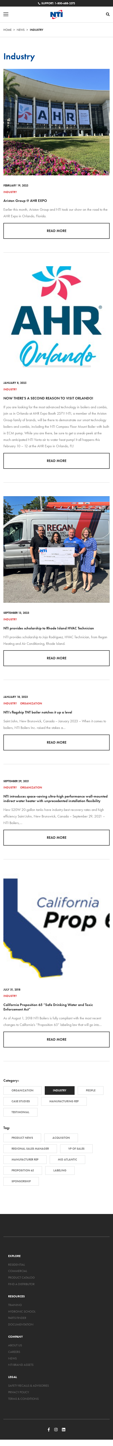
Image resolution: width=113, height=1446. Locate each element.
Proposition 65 (23, 1170)
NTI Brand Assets (20, 1365)
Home (7, 30)
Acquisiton (61, 1138)
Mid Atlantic (67, 1159)
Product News (22, 1138)
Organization (31, 703)
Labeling (59, 1170)
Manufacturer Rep (25, 1159)
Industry (10, 192)
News (21, 30)
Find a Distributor (21, 1284)
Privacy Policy (18, 1392)
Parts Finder (17, 1318)
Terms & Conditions (23, 1399)
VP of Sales (76, 1149)
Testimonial (20, 1112)
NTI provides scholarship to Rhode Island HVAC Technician (48, 628)
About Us (15, 1345)
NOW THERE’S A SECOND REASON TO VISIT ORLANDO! (48, 398)
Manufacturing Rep (64, 1101)
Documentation (20, 1324)
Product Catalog (21, 1277)
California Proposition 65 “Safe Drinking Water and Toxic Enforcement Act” (48, 1007)
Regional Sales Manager (30, 1149)
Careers (14, 1352)
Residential (16, 1264)
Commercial (17, 1271)
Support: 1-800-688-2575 (56, 3)
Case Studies (21, 1101)
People (90, 1090)
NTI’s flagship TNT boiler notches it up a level (37, 712)
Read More (56, 230)
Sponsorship (21, 1181)
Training (15, 1305)
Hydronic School (21, 1311)
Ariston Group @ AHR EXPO (25, 200)
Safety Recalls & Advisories (28, 1385)
